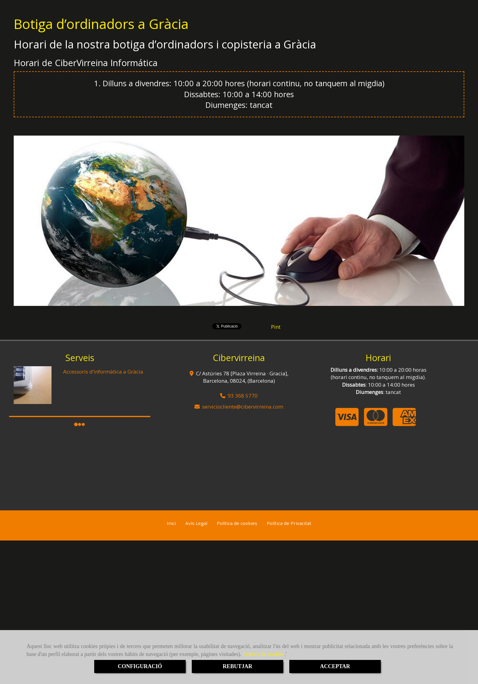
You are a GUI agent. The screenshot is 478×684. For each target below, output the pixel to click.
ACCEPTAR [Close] (335, 666)
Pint (275, 326)
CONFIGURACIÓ (140, 666)
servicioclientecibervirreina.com (242, 406)
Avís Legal (196, 523)
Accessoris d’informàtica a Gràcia (103, 371)
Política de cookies (263, 654)
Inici (171, 523)
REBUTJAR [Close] (237, 666)
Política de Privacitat (289, 523)
